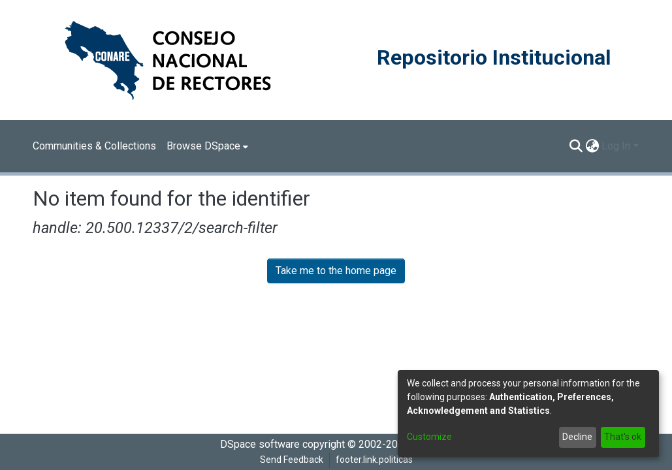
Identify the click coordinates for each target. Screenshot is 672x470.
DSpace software (260, 444)
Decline (577, 436)
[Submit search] (576, 146)
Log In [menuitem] (615, 146)
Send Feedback (291, 459)
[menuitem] (207, 146)
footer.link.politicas (374, 459)
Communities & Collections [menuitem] (94, 146)
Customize (429, 436)
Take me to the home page (336, 270)
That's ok (622, 436)
